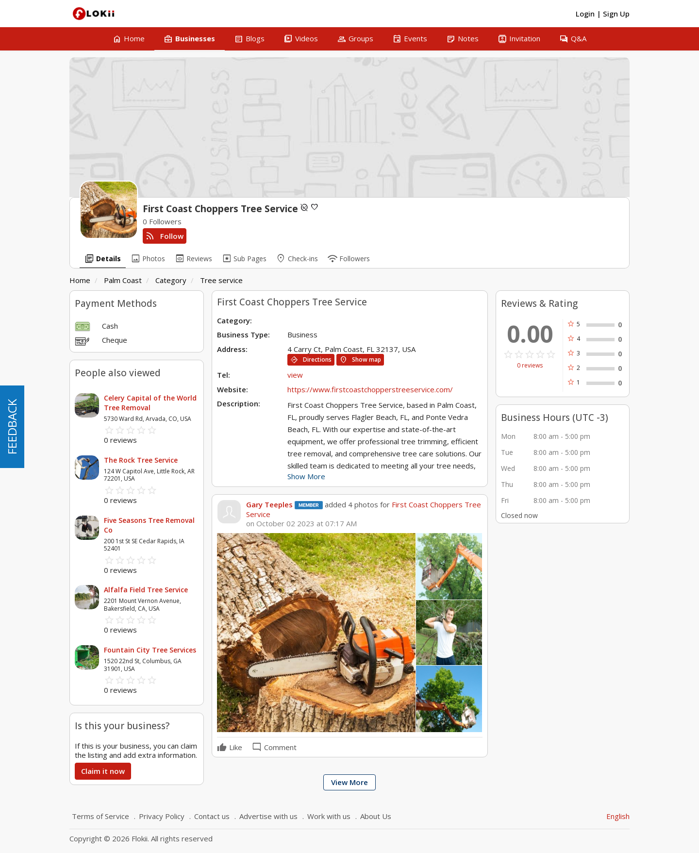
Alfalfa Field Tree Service (146, 589)
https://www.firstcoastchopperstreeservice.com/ (370, 389)
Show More (306, 476)
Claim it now (103, 771)
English (618, 816)
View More (349, 782)
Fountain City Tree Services (150, 649)
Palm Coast (123, 280)
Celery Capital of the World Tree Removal (150, 402)
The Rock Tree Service (141, 460)
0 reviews (530, 365)
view (295, 375)
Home (79, 280)
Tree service (221, 280)
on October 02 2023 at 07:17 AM (301, 523)
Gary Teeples (269, 504)
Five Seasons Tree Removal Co (149, 525)
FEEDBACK (12, 426)
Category (170, 280)
